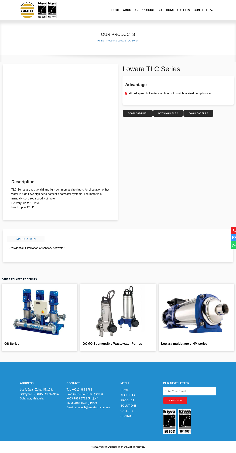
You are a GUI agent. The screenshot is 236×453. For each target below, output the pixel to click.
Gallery (184, 10)
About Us (130, 10)
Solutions (166, 10)
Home (115, 10)
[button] (212, 10)
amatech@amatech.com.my (92, 407)
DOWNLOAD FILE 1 (137, 113)
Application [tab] (26, 239)
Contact (200, 10)
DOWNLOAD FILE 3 (198, 113)
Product (148, 10)
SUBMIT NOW (175, 400)
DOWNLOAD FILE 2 (168, 113)
